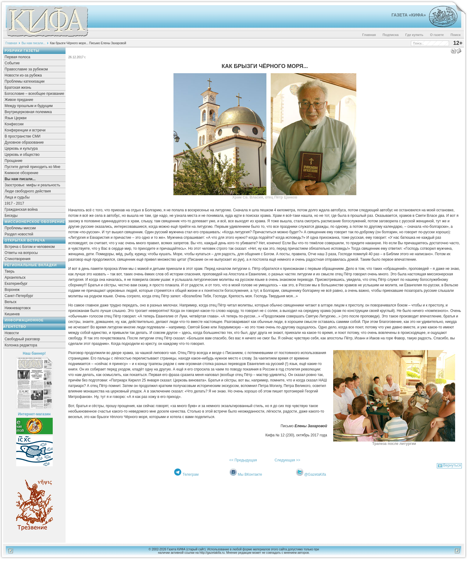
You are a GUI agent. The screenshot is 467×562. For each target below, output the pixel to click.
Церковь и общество (22, 154)
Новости (12, 333)
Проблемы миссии (20, 228)
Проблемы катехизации (25, 81)
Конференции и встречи (25, 130)
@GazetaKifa (315, 474)
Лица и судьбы (17, 197)
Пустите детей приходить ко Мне (32, 167)
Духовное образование (24, 142)
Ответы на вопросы (21, 253)
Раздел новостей (19, 234)
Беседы (11, 215)
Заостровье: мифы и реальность (32, 185)
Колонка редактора (21, 345)
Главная (369, 35)
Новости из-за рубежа (23, 75)
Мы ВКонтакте (250, 474)
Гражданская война (21, 209)
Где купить (414, 35)
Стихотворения (17, 259)
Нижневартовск (18, 308)
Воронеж (12, 290)
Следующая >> (287, 460)
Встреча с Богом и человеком (30, 247)
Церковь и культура (21, 148)
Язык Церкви (16, 118)
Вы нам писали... (34, 43)
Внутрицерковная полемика (28, 112)
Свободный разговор (22, 339)
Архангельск (15, 277)
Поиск (456, 35)
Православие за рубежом (26, 69)
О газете (437, 35)
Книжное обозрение (21, 173)
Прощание (14, 161)
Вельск (10, 302)
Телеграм (191, 474)
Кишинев (12, 314)
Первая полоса (17, 57)
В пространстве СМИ (23, 136)
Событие (12, 63)
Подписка (391, 35)
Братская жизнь (18, 87)
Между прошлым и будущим (29, 106)
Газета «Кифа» (408, 15)
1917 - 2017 (14, 203)
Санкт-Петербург (19, 296)
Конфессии (14, 124)
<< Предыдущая (243, 460)
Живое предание (19, 100)
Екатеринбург (16, 283)
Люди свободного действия (28, 191)
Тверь (10, 271)
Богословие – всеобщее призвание (34, 93)
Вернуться (452, 465)
